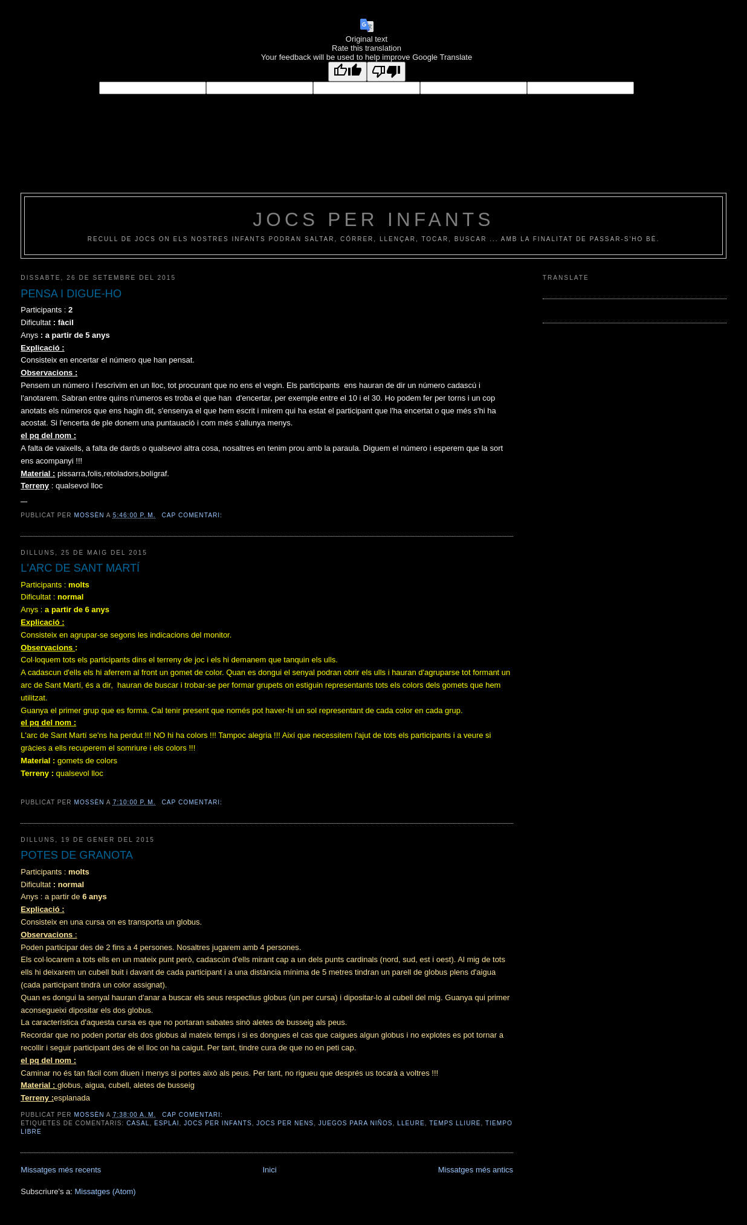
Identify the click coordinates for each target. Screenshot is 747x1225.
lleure (410, 1123)
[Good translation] (347, 72)
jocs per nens (285, 1123)
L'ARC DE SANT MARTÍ (80, 568)
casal (137, 1123)
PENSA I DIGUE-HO (71, 294)
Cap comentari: (192, 515)
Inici (269, 1169)
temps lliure (454, 1123)
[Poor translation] (386, 72)
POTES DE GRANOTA (77, 855)
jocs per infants (373, 219)
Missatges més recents (61, 1169)
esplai (166, 1123)
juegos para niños (356, 1123)
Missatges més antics (475, 1169)
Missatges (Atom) (105, 1191)
